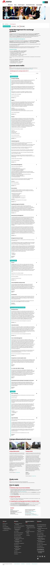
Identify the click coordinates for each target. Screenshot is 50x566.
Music (28, 533)
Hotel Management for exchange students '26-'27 (25, 70)
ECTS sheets (31, 68)
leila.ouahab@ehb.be (32, 511)
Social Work (17, 544)
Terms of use (28, 563)
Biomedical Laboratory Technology (18, 524)
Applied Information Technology (18, 547)
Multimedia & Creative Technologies (18, 541)
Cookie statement (17, 563)
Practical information (30, 4)
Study (15, 4)
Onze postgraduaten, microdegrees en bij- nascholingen (41, 551)
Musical (28, 535)
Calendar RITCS (6, 530)
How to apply (22, 26)
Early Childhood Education (19, 532)
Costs (18, 26)
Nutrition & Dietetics (18, 552)
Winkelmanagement (41, 547)
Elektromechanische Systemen (41, 531)
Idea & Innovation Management (17, 529)
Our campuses (6, 526)
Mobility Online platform (23, 491)
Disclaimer (23, 563)
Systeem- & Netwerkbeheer (42, 544)
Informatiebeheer (40, 533)
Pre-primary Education (18, 534)
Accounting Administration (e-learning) (42, 526)
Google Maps (18, 472)
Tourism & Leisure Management (17, 549)
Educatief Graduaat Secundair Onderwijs (42, 529)
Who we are (10, 4)
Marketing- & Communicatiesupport (41, 541)
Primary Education (18, 535)
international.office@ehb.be (29, 513)
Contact (5, 525)
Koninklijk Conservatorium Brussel (30, 532)
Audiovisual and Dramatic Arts (31, 528)
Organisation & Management (19, 543)
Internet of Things (40, 534)
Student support (21, 4)
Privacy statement (34, 563)
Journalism (16, 531)
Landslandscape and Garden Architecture (19, 539)
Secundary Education (18, 537)
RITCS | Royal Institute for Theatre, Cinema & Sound (30, 526)
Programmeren (40, 543)
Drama (28, 530)
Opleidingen (6, 24)
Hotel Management (18, 527)
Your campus (13, 26)
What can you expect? (6, 26)
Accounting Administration (42, 524)
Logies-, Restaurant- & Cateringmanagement (41, 539)
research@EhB (39, 4)
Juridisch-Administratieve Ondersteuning (42, 536)
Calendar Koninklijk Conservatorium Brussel (7, 528)
